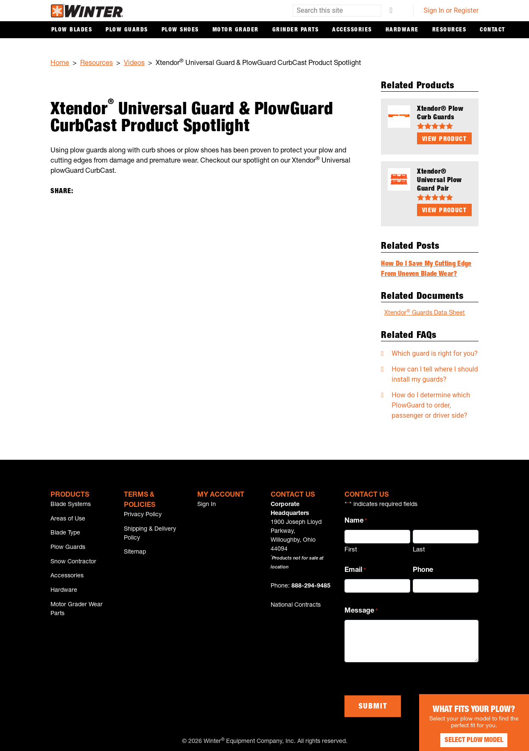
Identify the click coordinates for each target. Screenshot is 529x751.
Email (355, 569)
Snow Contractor (73, 566)
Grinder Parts (295, 30)
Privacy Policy (143, 513)
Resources (449, 30)
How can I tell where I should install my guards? (435, 372)
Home (59, 63)
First (350, 549)
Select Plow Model (465, 734)
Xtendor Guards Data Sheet (424, 311)
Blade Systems (70, 503)
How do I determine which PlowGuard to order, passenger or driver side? (431, 403)
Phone (423, 568)
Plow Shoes (180, 30)
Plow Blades (71, 30)
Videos (134, 63)
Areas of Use (67, 519)
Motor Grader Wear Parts (76, 617)
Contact (492, 30)
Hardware (402, 30)
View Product (444, 139)
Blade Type (65, 534)
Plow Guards (127, 30)
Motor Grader (236, 30)
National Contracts (296, 604)
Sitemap (135, 554)
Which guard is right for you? (434, 352)
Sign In (206, 503)
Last (419, 549)
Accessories (352, 30)
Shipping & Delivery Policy (150, 533)
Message (361, 610)
